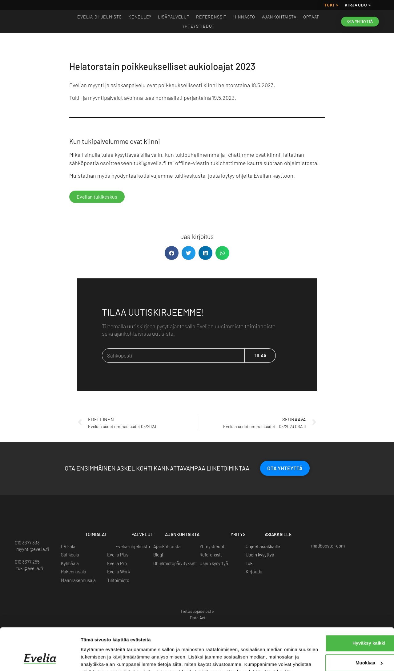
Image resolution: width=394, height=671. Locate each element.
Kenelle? (139, 16)
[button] (172, 253)
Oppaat (311, 16)
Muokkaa (327, 625)
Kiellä (327, 645)
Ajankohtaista (279, 16)
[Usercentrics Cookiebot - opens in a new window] (40, 659)
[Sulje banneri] (384, 599)
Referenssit (211, 16)
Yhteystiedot (198, 26)
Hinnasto (244, 16)
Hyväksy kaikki (327, 605)
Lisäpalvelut (173, 16)
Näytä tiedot (94, 658)
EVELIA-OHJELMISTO (99, 16)
